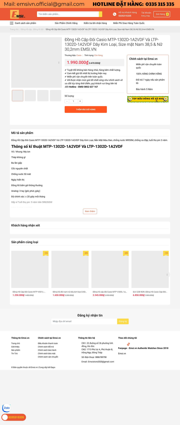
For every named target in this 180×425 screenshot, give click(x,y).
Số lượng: (69, 96)
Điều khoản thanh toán (48, 343)
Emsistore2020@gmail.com (101, 361)
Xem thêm (90, 211)
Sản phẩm (15, 350)
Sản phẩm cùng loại (24, 242)
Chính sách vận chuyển (48, 357)
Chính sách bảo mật (46, 353)
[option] (36, 62)
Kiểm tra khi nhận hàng (95, 23)
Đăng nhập (145, 16)
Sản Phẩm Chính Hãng (66, 23)
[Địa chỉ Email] (90, 321)
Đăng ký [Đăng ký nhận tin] (123, 321)
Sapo (53, 367)
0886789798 (100, 357)
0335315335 (125, 15)
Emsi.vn (122, 353)
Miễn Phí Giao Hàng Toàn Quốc (128, 23)
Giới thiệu (15, 347)
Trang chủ (15, 343)
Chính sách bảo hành (47, 350)
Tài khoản (146, 12)
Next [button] (59, 62)
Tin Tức (14, 353)
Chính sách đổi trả (46, 347)
